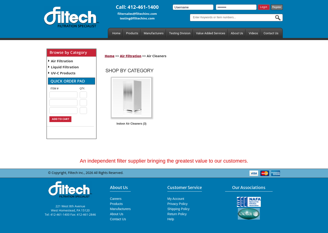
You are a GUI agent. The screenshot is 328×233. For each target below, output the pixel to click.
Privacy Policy (177, 204)
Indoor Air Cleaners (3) (131, 123)
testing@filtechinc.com (137, 18)
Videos (253, 33)
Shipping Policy (178, 209)
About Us (237, 33)
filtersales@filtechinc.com (137, 14)
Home (116, 33)
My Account (175, 199)
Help (170, 219)
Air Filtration (62, 61)
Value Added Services (210, 33)
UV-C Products (63, 73)
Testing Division (180, 33)
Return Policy (177, 214)
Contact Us (271, 33)
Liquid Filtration (65, 67)
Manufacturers (153, 33)
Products (132, 33)
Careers (115, 199)
